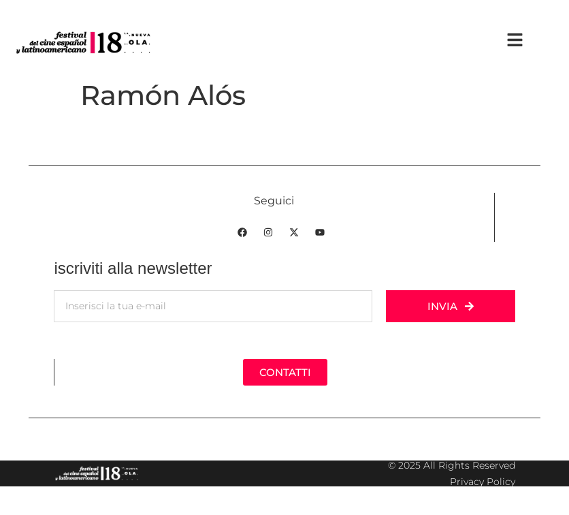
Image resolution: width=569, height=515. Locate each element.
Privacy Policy (482, 481)
